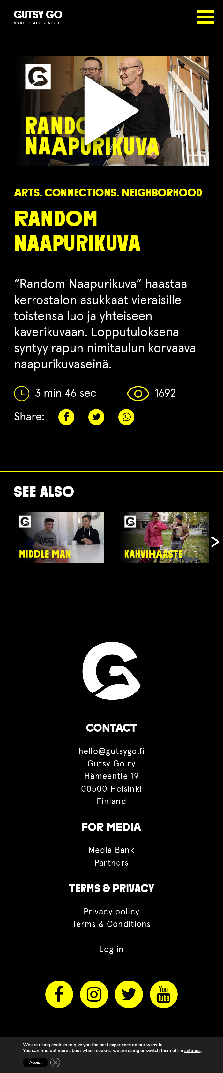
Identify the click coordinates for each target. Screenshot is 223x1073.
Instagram (94, 994)
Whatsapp (126, 417)
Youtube (164, 994)
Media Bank (111, 850)
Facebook (66, 417)
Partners (111, 863)
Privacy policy (111, 912)
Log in (111, 949)
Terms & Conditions (111, 924)
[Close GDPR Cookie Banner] (55, 1062)
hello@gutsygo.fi (111, 751)
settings (192, 1051)
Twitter (96, 417)
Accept (35, 1062)
